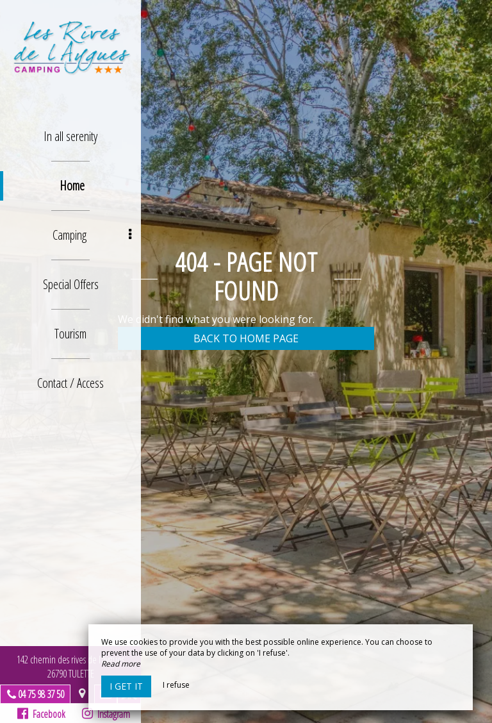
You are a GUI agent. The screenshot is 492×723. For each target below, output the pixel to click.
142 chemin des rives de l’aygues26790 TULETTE (70, 666)
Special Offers (71, 284)
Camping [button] (92, 235)
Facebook (41, 714)
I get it (126, 686)
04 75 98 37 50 (41, 694)
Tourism (70, 333)
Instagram (106, 714)
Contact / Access (70, 383)
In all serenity (70, 136)
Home (72, 185)
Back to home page (246, 338)
